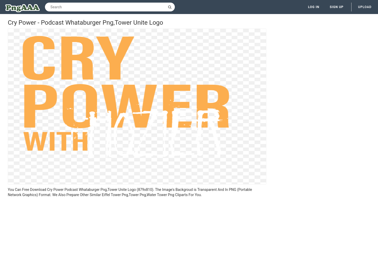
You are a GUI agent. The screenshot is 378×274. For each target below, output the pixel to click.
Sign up (336, 7)
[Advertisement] (137, 236)
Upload (365, 7)
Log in (314, 7)
